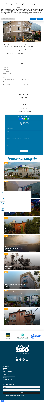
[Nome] (21, 387)
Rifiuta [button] (33, 18)
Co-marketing (6, 372)
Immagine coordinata (7, 379)
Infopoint (5, 368)
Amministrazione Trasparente (9, 376)
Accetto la (13, 146)
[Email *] (21, 390)
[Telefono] (24, 135)
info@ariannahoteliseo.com (24, 110)
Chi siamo (5, 369)
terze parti (18, 7)
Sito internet (24, 112)
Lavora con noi (6, 374)
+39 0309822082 (25, 107)
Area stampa (6, 377)
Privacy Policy (15, 146)
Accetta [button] (39, 18)
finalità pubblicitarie (39, 9)
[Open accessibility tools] (2, 401)
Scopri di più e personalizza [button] (8, 18)
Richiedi (24, 151)
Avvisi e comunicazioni (7, 371)
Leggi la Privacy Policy (8, 395)
